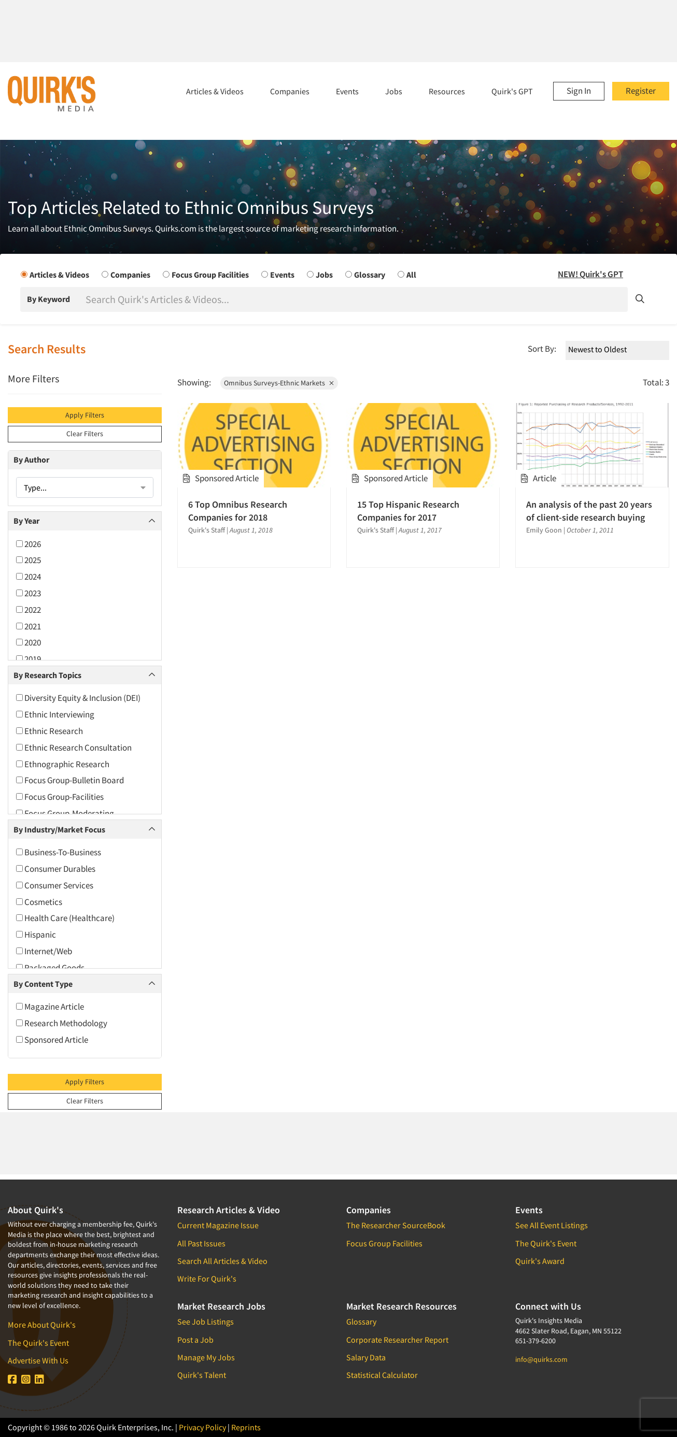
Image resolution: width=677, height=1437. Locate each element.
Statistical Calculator (382, 1375)
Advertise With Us (38, 1360)
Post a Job (195, 1339)
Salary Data (366, 1357)
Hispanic (36, 934)
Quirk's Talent (201, 1375)
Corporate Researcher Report (397, 1339)
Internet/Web (44, 951)
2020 (28, 642)
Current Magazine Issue (218, 1225)
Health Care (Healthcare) (65, 918)
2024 (28, 576)
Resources (447, 91)
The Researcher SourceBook (395, 1225)
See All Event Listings (551, 1225)
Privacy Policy (202, 1427)
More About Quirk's (42, 1324)
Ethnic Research (49, 731)
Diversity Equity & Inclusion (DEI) (78, 697)
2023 (28, 593)
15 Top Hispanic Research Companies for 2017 (408, 510)
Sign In (579, 90)
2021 (28, 626)
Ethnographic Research (62, 764)
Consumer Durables (55, 868)
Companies (289, 91)
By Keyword (48, 299)
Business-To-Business (58, 852)
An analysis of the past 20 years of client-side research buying (589, 510)
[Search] (356, 299)
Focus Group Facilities (384, 1243)
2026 (28, 544)
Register (641, 90)
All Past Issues (201, 1243)
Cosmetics (39, 902)
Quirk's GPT (512, 91)
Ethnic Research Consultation (74, 747)
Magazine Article (50, 1006)
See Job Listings (205, 1321)
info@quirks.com (541, 1359)
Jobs (393, 91)
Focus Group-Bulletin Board (70, 780)
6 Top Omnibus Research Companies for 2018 (237, 510)
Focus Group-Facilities (60, 796)
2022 (28, 609)
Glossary (361, 1321)
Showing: (194, 382)
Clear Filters (84, 433)
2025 (28, 560)
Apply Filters (84, 415)
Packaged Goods (50, 967)
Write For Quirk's (206, 1278)
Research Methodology (61, 1023)
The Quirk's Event (38, 1343)
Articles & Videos (215, 91)
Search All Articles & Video (222, 1261)
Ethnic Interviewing (55, 714)
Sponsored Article (52, 1039)
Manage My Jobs (206, 1357)
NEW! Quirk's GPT (590, 274)
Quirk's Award (540, 1261)
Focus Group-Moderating (65, 813)
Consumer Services (54, 885)
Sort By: (542, 348)
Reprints (246, 1427)
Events (347, 91)
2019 (28, 659)
